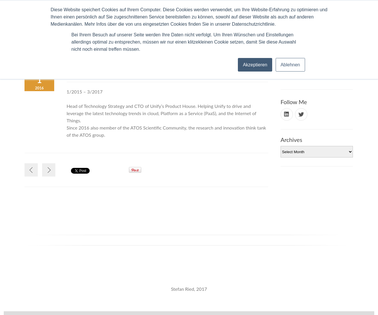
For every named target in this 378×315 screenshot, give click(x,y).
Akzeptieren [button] (255, 64)
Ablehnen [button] (290, 64)
